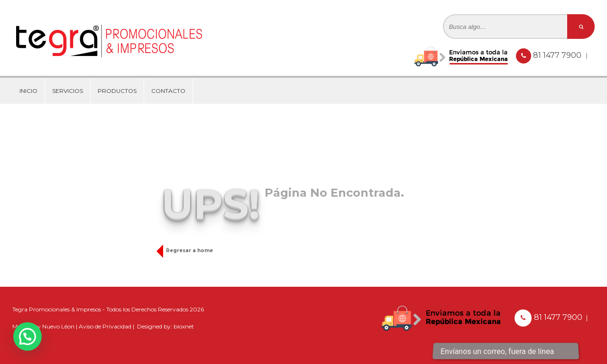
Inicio (28, 90)
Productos (117, 90)
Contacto (168, 90)
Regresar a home (187, 250)
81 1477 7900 (558, 55)
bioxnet (184, 326)
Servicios (67, 90)
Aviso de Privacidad (105, 326)
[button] (27, 336)
